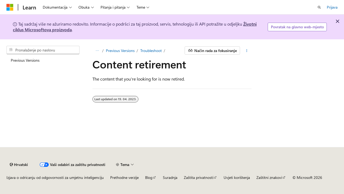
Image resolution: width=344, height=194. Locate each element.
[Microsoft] (9, 7)
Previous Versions (120, 50)
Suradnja (170, 177)
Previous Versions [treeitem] (25, 60)
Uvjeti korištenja (237, 177)
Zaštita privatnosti (198, 177)
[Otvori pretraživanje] (319, 7)
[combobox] (43, 50)
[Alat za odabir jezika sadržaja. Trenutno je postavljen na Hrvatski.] (18, 164)
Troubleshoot (151, 50)
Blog (148, 177)
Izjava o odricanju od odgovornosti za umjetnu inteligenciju (55, 177)
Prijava (332, 7)
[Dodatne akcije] (247, 50)
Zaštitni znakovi (269, 177)
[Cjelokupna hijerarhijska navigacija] (97, 50)
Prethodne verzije (124, 177)
